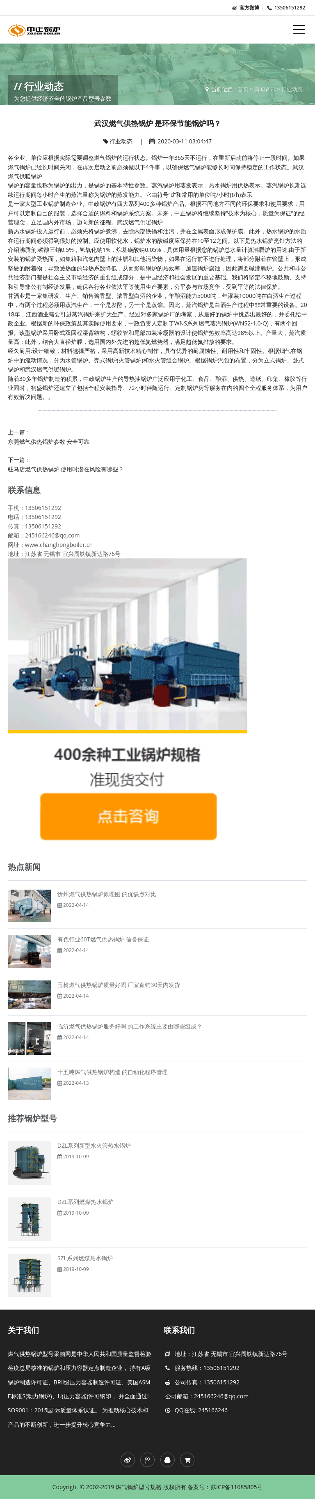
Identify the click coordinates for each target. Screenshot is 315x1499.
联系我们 (179, 1330)
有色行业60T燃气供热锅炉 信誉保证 (103, 939)
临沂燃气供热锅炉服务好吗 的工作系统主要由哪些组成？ (130, 1026)
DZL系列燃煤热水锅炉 (85, 1202)
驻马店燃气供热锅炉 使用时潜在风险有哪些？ (66, 469)
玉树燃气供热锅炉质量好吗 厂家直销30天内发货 (118, 985)
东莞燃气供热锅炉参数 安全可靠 (49, 441)
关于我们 (23, 1330)
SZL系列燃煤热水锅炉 (85, 1258)
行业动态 (292, 89)
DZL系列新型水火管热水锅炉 (94, 1145)
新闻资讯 (265, 89)
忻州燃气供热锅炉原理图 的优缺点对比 (107, 894)
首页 (243, 89)
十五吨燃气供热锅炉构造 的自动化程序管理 (112, 1072)
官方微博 (245, 7)
